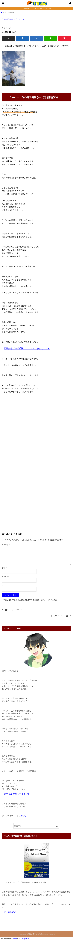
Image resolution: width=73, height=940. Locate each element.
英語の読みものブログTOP (13, 19)
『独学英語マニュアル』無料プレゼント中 (37, 8)
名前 (4, 568)
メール (5, 577)
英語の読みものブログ (35, 934)
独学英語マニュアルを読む (17, 794)
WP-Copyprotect (23, 939)
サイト (4, 585)
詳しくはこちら (10, 912)
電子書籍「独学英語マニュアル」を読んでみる (27, 348)
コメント (6, 545)
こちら (23, 816)
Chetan (14, 939)
